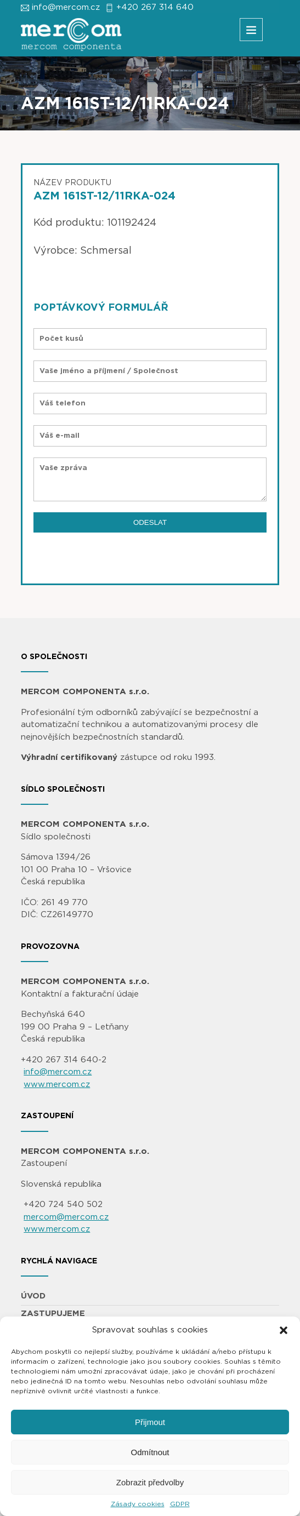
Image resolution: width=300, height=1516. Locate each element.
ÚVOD (33, 1296)
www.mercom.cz (57, 1084)
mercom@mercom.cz (66, 1217)
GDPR (180, 1504)
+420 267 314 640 (155, 7)
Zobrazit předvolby (150, 1482)
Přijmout (150, 1422)
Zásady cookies (138, 1504)
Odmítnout (150, 1452)
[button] (283, 1330)
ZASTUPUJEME (53, 1313)
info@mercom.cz (66, 7)
